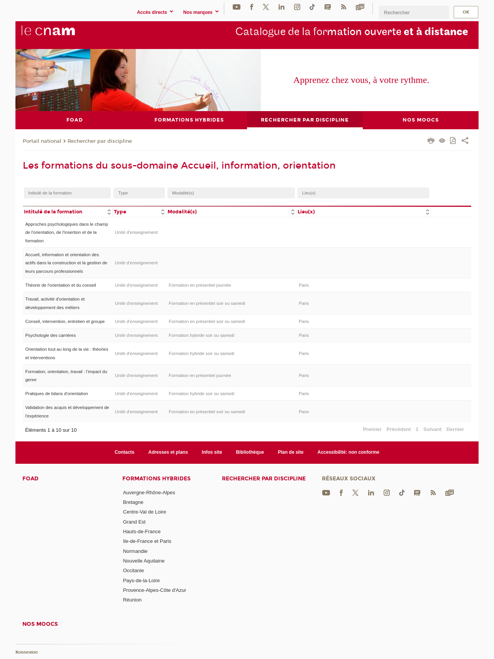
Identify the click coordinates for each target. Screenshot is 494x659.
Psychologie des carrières (50, 335)
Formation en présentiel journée (200, 285)
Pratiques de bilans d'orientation (56, 393)
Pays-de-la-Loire (141, 580)
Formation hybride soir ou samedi (201, 335)
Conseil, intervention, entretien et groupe (65, 321)
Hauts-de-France (142, 531)
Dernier (455, 429)
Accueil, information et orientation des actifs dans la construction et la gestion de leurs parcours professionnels (66, 263)
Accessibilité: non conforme (349, 452)
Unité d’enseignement (136, 232)
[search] (413, 12)
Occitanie (133, 570)
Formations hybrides (156, 478)
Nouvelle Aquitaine (144, 561)
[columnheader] (67, 211)
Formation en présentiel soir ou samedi (207, 303)
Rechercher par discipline (100, 141)
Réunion (132, 600)
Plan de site (291, 452)
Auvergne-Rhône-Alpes (149, 492)
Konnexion (26, 652)
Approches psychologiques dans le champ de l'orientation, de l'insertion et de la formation (66, 232)
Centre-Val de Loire (144, 512)
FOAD (30, 478)
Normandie (135, 551)
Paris (304, 285)
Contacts (124, 452)
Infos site (212, 452)
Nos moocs (40, 623)
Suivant (432, 429)
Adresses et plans (168, 452)
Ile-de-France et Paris (147, 541)
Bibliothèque (250, 452)
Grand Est (134, 521)
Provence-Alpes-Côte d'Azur (154, 590)
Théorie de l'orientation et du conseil (60, 285)
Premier (372, 429)
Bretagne (133, 502)
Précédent (399, 429)
